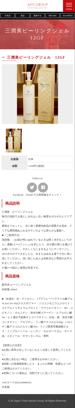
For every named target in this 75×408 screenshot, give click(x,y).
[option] (37, 94)
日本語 (8, 16)
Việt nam (53, 16)
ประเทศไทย (68, 16)
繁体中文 (38, 16)
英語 (23, 16)
